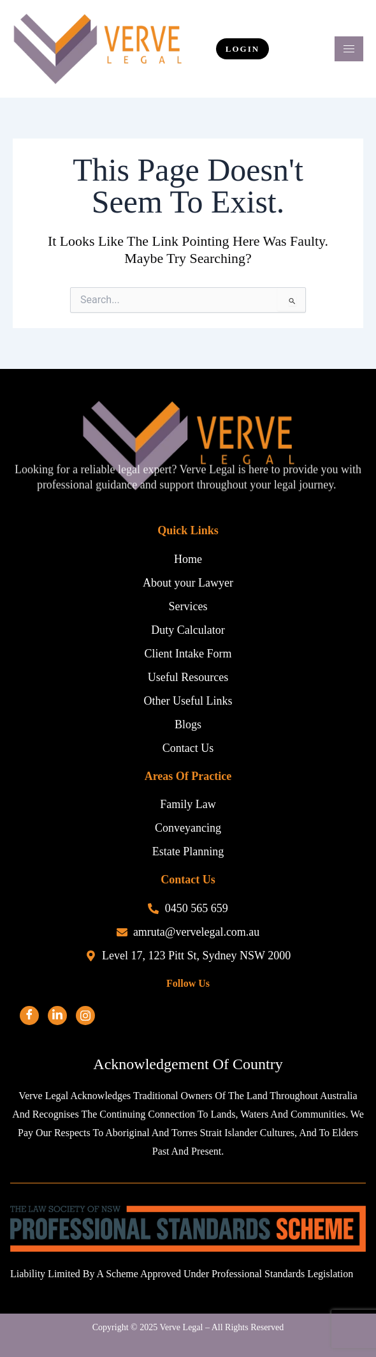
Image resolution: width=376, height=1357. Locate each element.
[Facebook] (29, 1015)
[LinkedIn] (57, 1015)
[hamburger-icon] (349, 48)
